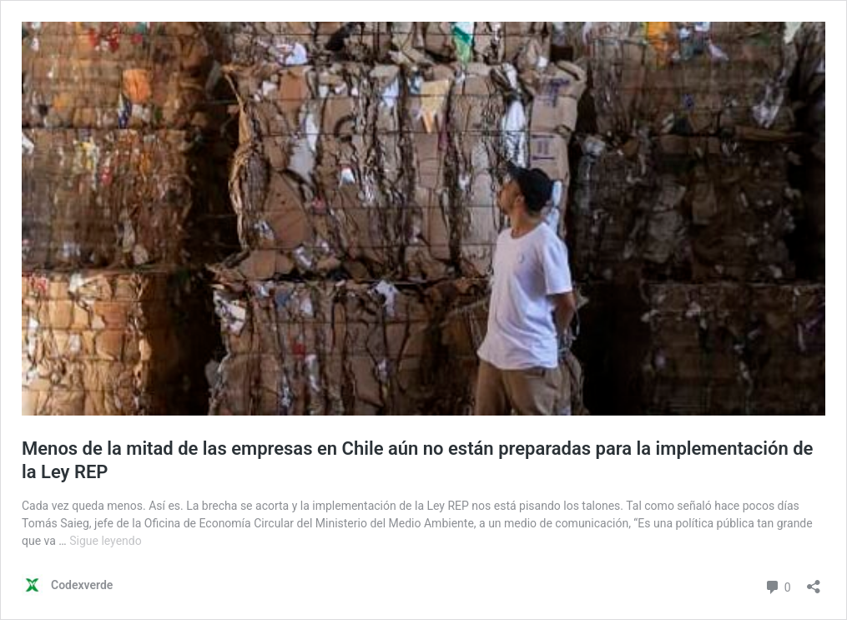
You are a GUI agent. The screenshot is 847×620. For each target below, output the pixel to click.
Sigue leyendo (105, 540)
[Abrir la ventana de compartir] (813, 581)
